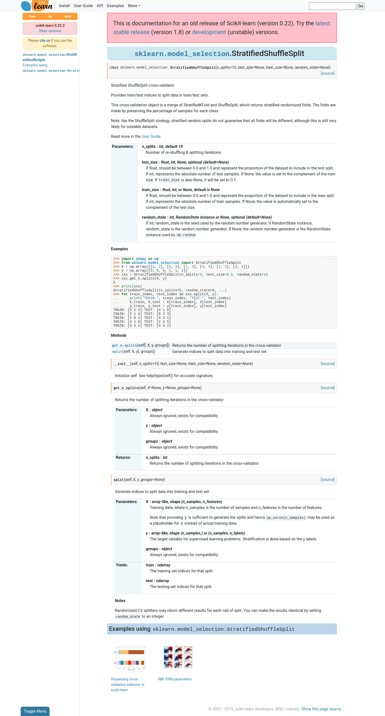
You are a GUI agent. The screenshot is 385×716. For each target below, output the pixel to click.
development (209, 32)
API (100, 5)
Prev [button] (32, 16)
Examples (115, 5)
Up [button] (50, 16)
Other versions (50, 31)
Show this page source (321, 709)
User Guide (83, 5)
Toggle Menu (35, 711)
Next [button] (68, 16)
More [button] (132, 5)
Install (64, 5)
